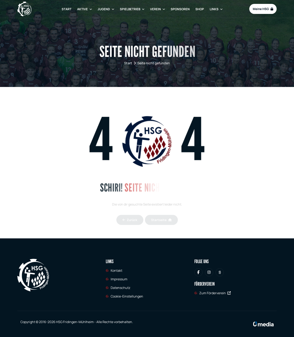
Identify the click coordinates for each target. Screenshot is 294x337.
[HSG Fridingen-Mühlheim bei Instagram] (209, 272)
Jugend (104, 9)
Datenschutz (120, 287)
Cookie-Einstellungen (127, 296)
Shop (199, 9)
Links (214, 9)
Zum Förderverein (215, 293)
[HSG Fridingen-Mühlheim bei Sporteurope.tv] (220, 272)
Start (66, 9)
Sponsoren (180, 9)
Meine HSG (263, 9)
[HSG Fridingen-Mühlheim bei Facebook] (198, 272)
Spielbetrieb (130, 9)
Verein (155, 9)
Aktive (82, 9)
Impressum (119, 279)
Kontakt (116, 270)
